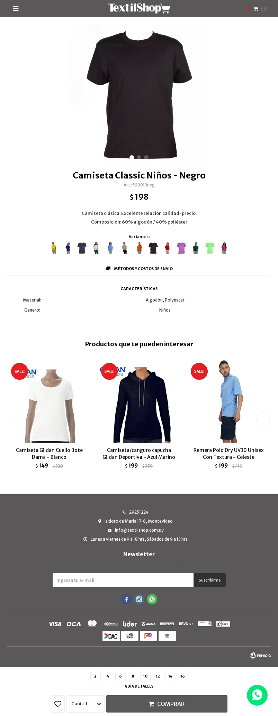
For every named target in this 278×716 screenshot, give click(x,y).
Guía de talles (139, 686)
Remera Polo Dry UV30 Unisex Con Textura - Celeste (229, 453)
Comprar (171, 703)
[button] (131, 157)
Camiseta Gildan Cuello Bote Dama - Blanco (49, 453)
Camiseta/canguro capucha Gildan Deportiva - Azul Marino (138, 453)
